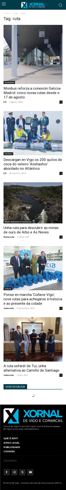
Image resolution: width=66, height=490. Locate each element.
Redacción (9, 237)
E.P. (5, 102)
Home (7, 13)
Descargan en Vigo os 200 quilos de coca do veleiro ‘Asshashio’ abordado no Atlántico (33, 164)
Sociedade (9, 82)
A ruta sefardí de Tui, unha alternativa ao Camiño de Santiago (31, 368)
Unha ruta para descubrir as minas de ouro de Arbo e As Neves (31, 230)
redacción (9, 308)
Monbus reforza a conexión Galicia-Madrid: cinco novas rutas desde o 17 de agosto (32, 92)
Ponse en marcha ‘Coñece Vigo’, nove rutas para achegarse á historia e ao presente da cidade (33, 299)
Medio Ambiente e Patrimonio (18, 222)
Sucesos (8, 153)
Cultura (8, 288)
